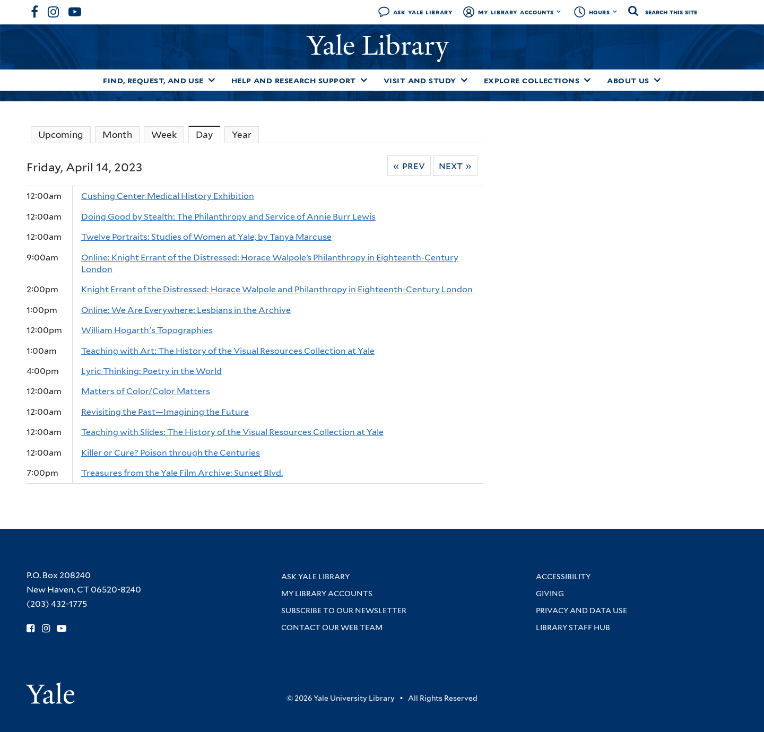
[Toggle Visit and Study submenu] (464, 80)
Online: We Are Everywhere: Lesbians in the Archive (186, 310)
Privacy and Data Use (581, 610)
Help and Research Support (293, 80)
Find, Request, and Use (153, 80)
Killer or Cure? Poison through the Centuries (170, 453)
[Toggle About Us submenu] (657, 80)
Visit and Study (420, 80)
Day (208, 134)
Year (241, 134)
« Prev (409, 165)
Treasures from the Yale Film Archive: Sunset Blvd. (182, 473)
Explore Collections (532, 80)
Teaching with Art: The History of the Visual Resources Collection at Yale (228, 351)
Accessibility (563, 576)
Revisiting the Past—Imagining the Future (165, 412)
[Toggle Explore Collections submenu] (587, 80)
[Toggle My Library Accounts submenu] (559, 11)
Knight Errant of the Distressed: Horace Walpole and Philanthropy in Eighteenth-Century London (277, 289)
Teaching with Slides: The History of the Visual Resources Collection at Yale (232, 432)
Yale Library (381, 45)
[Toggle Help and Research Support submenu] (364, 80)
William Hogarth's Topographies (147, 330)
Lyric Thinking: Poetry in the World (151, 371)
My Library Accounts (516, 12)
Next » (455, 165)
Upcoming (60, 134)
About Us (628, 80)
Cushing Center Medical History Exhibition (167, 196)
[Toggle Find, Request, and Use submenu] (211, 80)
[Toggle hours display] (615, 11)
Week (164, 134)
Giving (550, 593)
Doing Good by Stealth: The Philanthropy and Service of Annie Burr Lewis (228, 217)
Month (117, 134)
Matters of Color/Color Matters (145, 391)
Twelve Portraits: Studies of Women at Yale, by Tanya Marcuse (206, 237)
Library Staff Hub (573, 627)
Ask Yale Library (423, 12)
